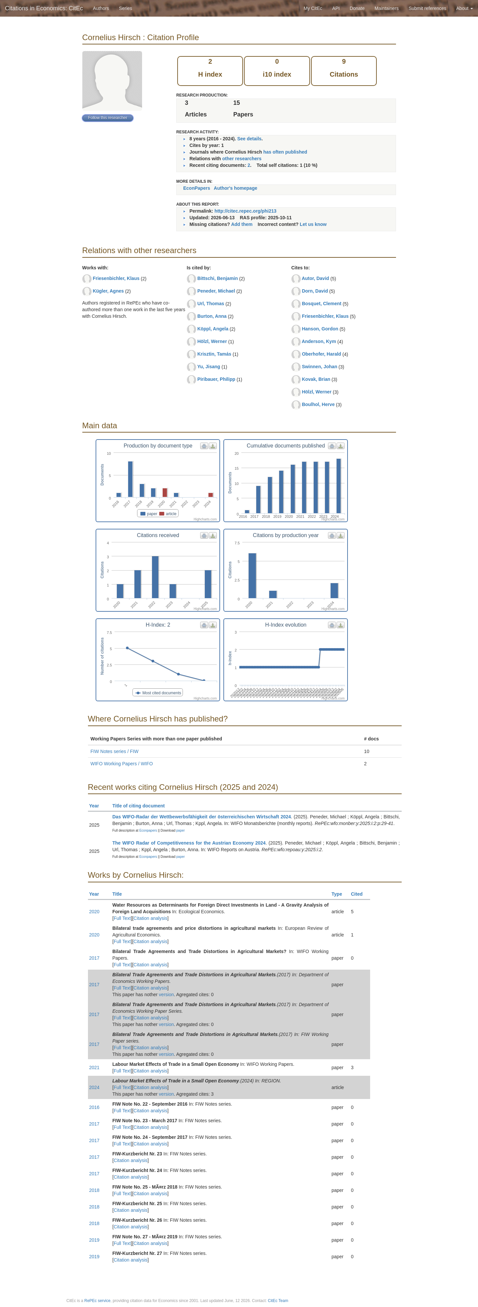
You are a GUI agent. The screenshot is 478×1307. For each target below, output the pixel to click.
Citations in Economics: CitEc (44, 8)
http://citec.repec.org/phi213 (245, 211)
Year (97, 805)
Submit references (427, 8)
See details (249, 138)
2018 (94, 1190)
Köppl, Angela (212, 328)
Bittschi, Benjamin (217, 278)
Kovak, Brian (316, 379)
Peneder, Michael (216, 291)
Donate (357, 8)
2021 (94, 1067)
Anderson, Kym (319, 341)
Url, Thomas (210, 303)
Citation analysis (150, 918)
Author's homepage (235, 188)
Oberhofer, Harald (321, 354)
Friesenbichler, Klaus (116, 278)
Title (120, 894)
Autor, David (315, 278)
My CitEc (313, 8)
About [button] (464, 8)
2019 (94, 1240)
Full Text (122, 918)
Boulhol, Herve (318, 404)
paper (180, 830)
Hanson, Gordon (320, 328)
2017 (94, 958)
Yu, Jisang (208, 366)
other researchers (241, 158)
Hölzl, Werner (212, 341)
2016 (94, 1107)
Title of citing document (142, 805)
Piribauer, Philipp (216, 379)
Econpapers (147, 830)
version (166, 994)
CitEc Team (278, 1300)
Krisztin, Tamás (214, 354)
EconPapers (196, 188)
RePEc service (97, 1300)
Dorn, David (315, 291)
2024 (94, 1087)
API (336, 8)
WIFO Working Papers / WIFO (122, 763)
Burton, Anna (211, 316)
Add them (242, 224)
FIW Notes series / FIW (115, 751)
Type (340, 894)
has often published (285, 152)
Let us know (313, 224)
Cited (359, 894)
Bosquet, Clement (321, 303)
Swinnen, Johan (319, 366)
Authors (101, 8)
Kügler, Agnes (108, 291)
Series (125, 8)
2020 (94, 911)
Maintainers (387, 8)
